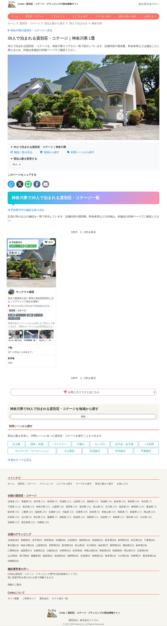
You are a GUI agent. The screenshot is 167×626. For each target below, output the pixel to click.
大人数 (16, 444)
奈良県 (95, 512)
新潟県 (85, 506)
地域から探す (49, 152)
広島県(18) (142, 550)
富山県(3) (80, 545)
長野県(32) (55, 545)
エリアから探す (80, 16)
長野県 (72, 506)
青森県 (26, 501)
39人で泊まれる (78, 23)
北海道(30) (13, 540)
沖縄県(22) (13, 561)
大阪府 (68, 512)
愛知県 (151, 506)
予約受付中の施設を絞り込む (26, 210)
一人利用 (149, 444)
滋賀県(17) (26, 550)
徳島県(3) (48, 555)
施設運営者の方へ (148, 4)
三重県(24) (13, 550)
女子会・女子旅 (124, 444)
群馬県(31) (124, 540)
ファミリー (60, 444)
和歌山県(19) (91, 550)
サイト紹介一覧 (60, 598)
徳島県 (66, 517)
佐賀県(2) (85, 555)
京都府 (55, 512)
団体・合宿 (36, 444)
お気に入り (150, 16)
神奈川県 (43, 506)
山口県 (26, 517)
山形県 (79, 501)
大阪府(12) (52, 550)
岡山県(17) (130, 550)
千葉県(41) (149, 540)
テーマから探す (103, 16)
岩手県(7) (37, 540)
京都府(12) (39, 550)
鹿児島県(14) (149, 555)
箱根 (83, 416)
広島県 (14, 517)
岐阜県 (14, 512)
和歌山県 (109, 512)
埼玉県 (146, 501)
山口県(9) (13, 555)
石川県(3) (92, 545)
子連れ (80, 444)
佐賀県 (106, 517)
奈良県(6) (78, 550)
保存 (49, 242)
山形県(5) (72, 540)
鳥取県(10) (105, 550)
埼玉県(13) (137, 540)
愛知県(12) (129, 545)
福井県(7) (103, 545)
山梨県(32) (42, 545)
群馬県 (134, 501)
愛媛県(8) (36, 555)
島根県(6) (118, 550)
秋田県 (52, 501)
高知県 (79, 517)
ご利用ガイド (29, 598)
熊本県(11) (111, 555)
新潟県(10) (68, 545)
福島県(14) (85, 540)
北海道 (14, 501)
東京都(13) (13, 545)
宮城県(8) (61, 540)
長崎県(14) (98, 555)
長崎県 (119, 517)
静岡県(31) (116, 545)
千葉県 (14, 506)
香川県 (40, 517)
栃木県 (120, 501)
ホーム (14, 16)
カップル (100, 444)
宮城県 (66, 501)
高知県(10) (60, 555)
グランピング (58, 16)
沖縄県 (43, 522)
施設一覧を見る (21, 152)
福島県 (93, 501)
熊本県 (132, 517)
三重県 (27, 512)
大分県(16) (124, 555)
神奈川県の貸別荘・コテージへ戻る (30, 30)
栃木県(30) (111, 540)
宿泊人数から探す (128, 16)
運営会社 (44, 598)
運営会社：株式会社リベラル (83, 620)
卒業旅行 (146, 451)
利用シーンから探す (80, 152)
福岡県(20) (73, 555)
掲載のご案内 (14, 584)
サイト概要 (13, 598)
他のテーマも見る (19, 460)
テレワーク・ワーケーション (32, 451)
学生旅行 (120, 451)
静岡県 (138, 506)
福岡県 (93, 517)
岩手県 (40, 501)
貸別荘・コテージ (34, 16)
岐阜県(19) (141, 545)
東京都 (29, 506)
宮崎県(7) (136, 555)
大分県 (146, 517)
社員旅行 (95, 451)
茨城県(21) (98, 540)
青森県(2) (26, 540)
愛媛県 (52, 517)
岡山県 (149, 512)
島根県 (136, 512)
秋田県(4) (49, 540)
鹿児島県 (28, 522)
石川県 (111, 506)
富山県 (98, 506)
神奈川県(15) (28, 545)
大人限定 (69, 451)
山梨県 (58, 506)
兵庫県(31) (65, 550)
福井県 (124, 506)
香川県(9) (24, 555)
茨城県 (106, 501)
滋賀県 (41, 512)
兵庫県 (82, 512)
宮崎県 (14, 522)
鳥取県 (123, 512)
